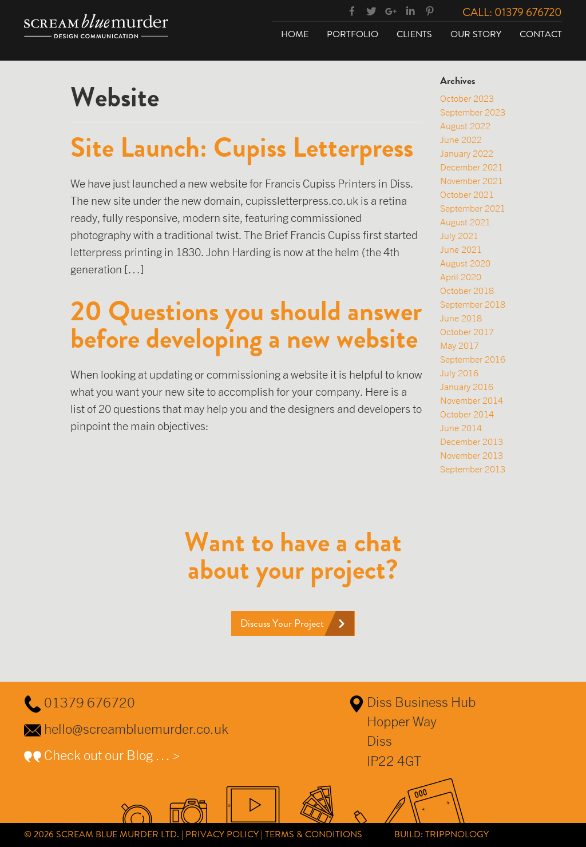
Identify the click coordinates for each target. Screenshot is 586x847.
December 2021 (471, 167)
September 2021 (472, 208)
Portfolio (352, 34)
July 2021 (459, 235)
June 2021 (461, 249)
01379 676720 (89, 702)
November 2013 (471, 455)
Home (294, 34)
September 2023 (472, 112)
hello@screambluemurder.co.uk (136, 729)
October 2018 (467, 290)
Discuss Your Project (282, 623)
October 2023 (467, 98)
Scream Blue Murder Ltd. (117, 834)
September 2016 (472, 359)
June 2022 (461, 139)
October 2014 (467, 414)
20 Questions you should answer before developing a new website (246, 324)
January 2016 (466, 386)
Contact (541, 34)
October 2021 (467, 194)
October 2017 (467, 332)
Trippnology (457, 834)
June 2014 (461, 428)
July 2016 (459, 373)
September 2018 (472, 304)
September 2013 (472, 469)
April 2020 (460, 277)
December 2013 (471, 441)
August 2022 (465, 126)
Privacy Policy (222, 834)
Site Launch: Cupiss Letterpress (241, 147)
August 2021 (465, 222)
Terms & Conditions (313, 834)
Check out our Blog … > (112, 755)
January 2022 (466, 153)
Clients (414, 34)
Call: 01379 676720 (512, 12)
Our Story (475, 34)
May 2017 (459, 345)
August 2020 (465, 263)
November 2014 (471, 400)
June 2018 (461, 318)
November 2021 (471, 181)
